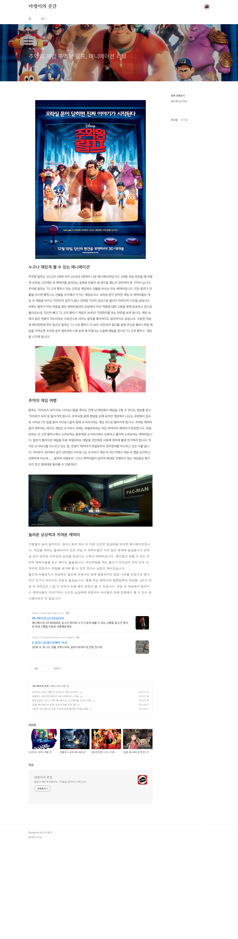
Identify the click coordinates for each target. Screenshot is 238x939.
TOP (207, 927)
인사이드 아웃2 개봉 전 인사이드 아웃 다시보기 (55, 786)
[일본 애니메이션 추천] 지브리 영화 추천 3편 (54, 798)
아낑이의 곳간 (42, 6)
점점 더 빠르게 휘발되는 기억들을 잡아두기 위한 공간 (60, 875)
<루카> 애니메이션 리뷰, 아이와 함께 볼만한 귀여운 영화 (60, 802)
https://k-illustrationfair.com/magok (53, 731)
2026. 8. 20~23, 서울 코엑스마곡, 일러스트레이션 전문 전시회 (67, 741)
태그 (43, 18)
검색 (199, 6)
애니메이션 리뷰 (41, 780)
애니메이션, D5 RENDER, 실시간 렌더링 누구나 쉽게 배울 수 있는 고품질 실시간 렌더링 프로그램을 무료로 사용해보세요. (80, 718)
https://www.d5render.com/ (48, 707)
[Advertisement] (90, 120)
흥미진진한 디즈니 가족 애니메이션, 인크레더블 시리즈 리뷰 (61, 794)
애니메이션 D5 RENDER (48, 712)
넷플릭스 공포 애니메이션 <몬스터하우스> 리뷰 (55, 790)
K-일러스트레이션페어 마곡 (49, 736)
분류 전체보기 (178, 95)
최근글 (174, 119)
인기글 (184, 119)
